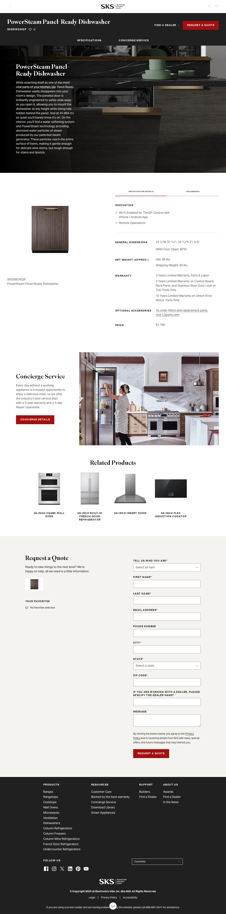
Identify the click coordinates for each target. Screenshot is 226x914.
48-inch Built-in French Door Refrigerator (89, 496)
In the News (171, 802)
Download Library (103, 807)
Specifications (89, 40)
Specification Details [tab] (141, 192)
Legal (92, 897)
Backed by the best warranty (110, 797)
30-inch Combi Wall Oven (49, 494)
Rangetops (50, 797)
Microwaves (51, 813)
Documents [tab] (192, 192)
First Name (142, 577)
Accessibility (130, 897)
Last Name (141, 594)
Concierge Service (134, 40)
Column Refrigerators (57, 828)
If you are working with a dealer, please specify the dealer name (166, 694)
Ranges (48, 792)
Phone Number (144, 626)
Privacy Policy (109, 897)
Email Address (144, 610)
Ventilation (50, 818)
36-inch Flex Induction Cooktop (171, 494)
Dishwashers (51, 823)
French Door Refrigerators (60, 844)
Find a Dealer (148, 797)
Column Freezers (54, 833)
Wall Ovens (50, 807)
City (136, 643)
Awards (168, 792)
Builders (144, 792)
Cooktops (49, 802)
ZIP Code (140, 675)
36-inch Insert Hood (130, 493)
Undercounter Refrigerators (61, 849)
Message (140, 712)
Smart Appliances (103, 813)
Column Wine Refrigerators (61, 839)
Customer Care (101, 792)
